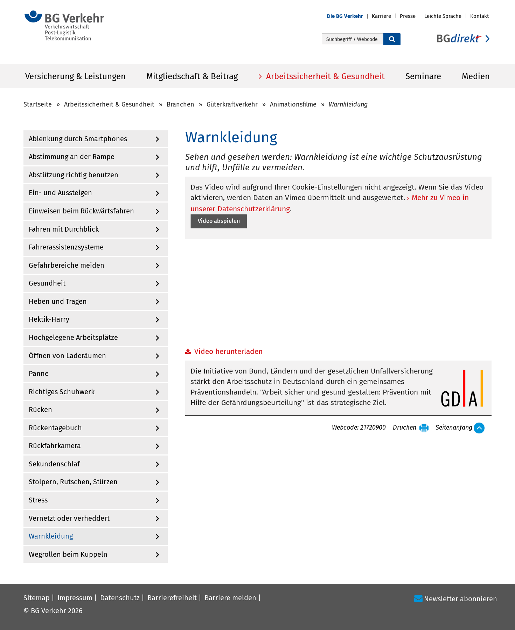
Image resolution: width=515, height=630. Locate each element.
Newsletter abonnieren (460, 599)
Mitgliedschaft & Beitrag (192, 76)
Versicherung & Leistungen (75, 76)
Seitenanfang (454, 428)
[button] (349, 16)
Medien (476, 76)
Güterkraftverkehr (232, 104)
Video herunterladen (228, 351)
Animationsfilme (293, 104)
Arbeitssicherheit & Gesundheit (324, 76)
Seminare (423, 76)
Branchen (180, 104)
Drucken (404, 428)
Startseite (37, 104)
